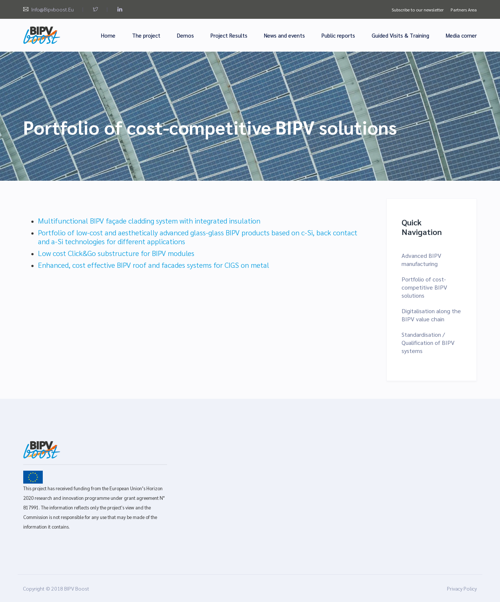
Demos (185, 35)
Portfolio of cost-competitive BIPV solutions (424, 287)
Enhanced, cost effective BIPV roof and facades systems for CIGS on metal (153, 265)
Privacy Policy (462, 588)
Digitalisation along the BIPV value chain (431, 315)
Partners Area (464, 10)
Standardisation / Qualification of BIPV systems (428, 342)
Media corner (461, 35)
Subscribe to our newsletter (418, 10)
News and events (284, 35)
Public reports (338, 35)
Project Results (229, 35)
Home (108, 35)
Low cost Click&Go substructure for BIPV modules (116, 253)
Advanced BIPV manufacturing (421, 259)
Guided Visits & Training (400, 35)
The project (146, 35)
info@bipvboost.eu (52, 9)
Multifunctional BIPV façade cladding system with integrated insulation (149, 220)
